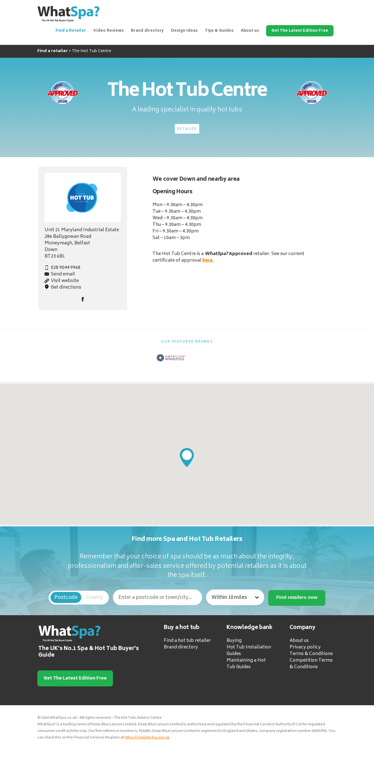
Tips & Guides (219, 31)
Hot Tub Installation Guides (249, 650)
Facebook (82, 299)
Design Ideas (184, 31)
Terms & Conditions (311, 654)
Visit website (65, 281)
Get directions (66, 287)
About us (250, 31)
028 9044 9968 (65, 268)
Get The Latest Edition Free (299, 31)
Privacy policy (305, 647)
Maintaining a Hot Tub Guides (246, 664)
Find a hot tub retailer (187, 641)
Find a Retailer (71, 31)
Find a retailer (52, 51)
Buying (234, 641)
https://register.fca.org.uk (147, 738)
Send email (63, 274)
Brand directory (147, 31)
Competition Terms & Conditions (311, 664)
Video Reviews (108, 31)
